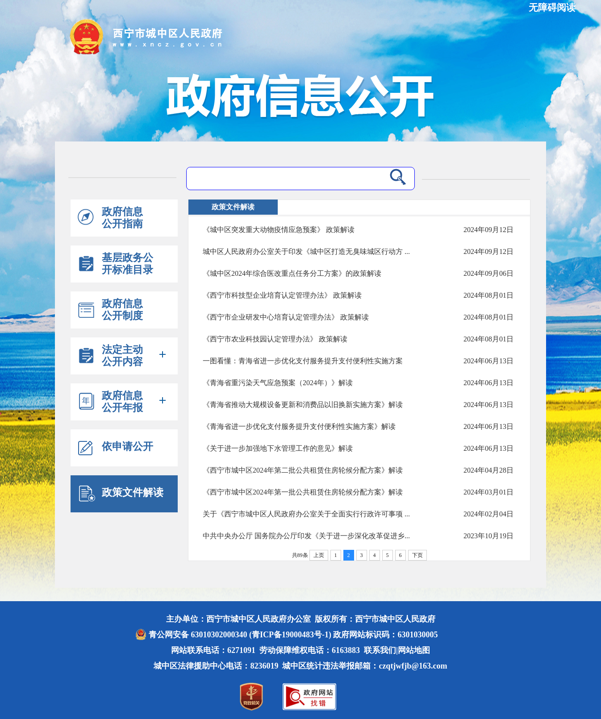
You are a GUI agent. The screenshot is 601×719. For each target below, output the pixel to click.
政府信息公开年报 (122, 401)
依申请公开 (127, 446)
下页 (417, 555)
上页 (318, 555)
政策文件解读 (132, 492)
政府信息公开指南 (122, 217)
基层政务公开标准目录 (127, 263)
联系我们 (380, 650)
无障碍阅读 (552, 7)
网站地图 (414, 650)
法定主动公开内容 (122, 355)
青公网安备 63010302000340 (199, 634)
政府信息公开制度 (122, 309)
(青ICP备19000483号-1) (290, 634)
